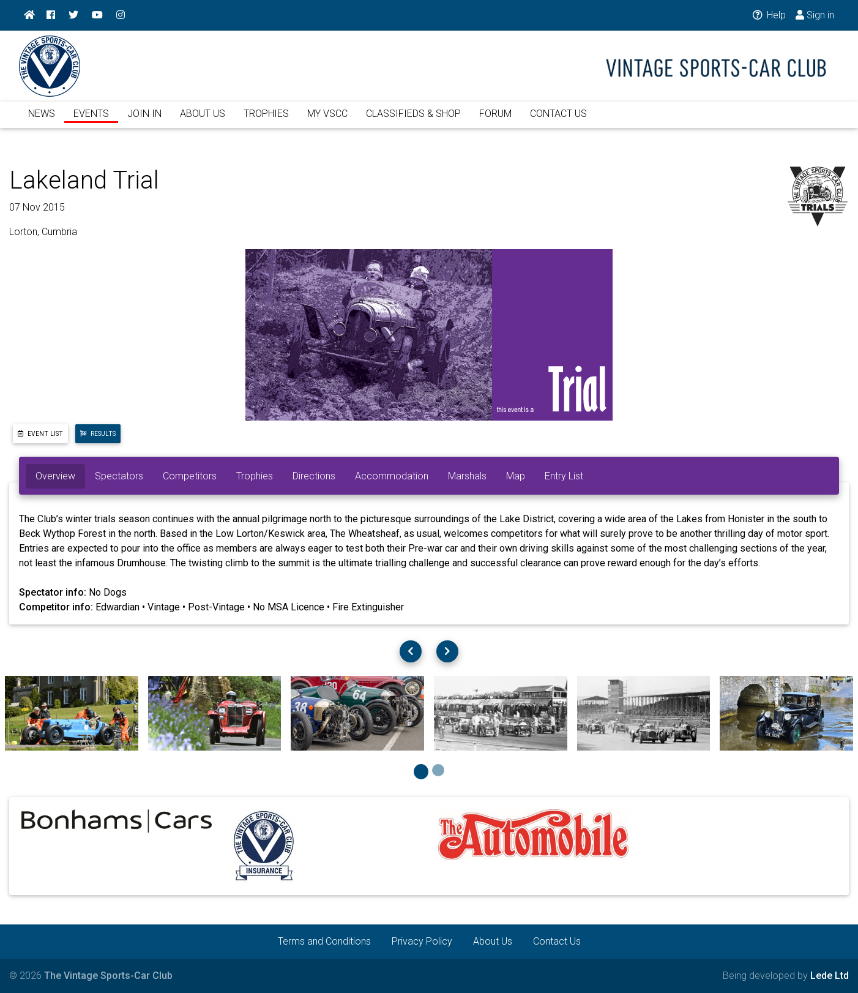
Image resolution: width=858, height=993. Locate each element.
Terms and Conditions (324, 941)
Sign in (815, 15)
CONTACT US (558, 121)
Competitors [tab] (190, 476)
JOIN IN (144, 121)
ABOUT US (202, 121)
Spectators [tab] (119, 476)
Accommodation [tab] (391, 476)
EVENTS (91, 121)
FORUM (495, 121)
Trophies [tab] (254, 476)
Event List (40, 434)
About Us (492, 941)
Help (768, 15)
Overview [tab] (55, 476)
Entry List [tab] (564, 476)
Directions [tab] (314, 476)
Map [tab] (515, 476)
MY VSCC (327, 121)
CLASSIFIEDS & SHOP (413, 121)
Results (98, 434)
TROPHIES (266, 121)
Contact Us (557, 941)
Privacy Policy (422, 941)
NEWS (41, 121)
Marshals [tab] (467, 476)
